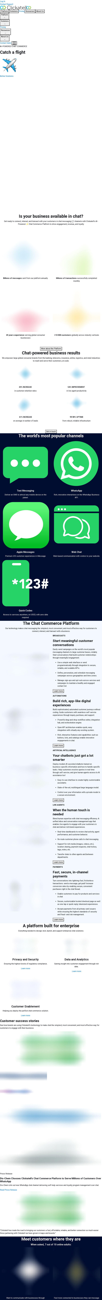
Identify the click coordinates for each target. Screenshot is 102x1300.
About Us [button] (40, 11)
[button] (51, 1050)
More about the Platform (51, 348)
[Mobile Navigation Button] (14, 43)
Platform (4, 16)
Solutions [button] (14, 11)
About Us (4, 38)
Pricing (21, 11)
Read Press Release (8, 1190)
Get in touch (51, 431)
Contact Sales (5, 43)
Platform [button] (4, 11)
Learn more (58, 691)
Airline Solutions (6, 76)
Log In (2, 1)
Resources (5, 32)
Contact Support (6, 4)
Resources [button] (29, 11)
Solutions (5, 22)
